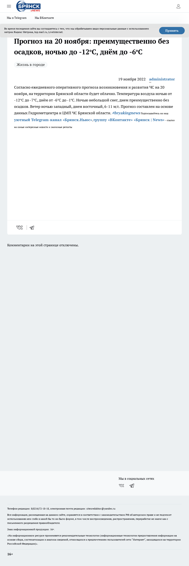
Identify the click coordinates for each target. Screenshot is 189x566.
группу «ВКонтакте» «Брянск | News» (128, 119)
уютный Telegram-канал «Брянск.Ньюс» (53, 119)
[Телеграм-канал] (132, 485)
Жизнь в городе (31, 64)
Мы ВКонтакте (44, 18)
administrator (162, 79)
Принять (172, 31)
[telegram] (33, 227)
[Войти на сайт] (178, 6)
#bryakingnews (126, 112)
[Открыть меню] (9, 6)
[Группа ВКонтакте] (121, 485)
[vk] (20, 227)
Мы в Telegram (17, 18)
